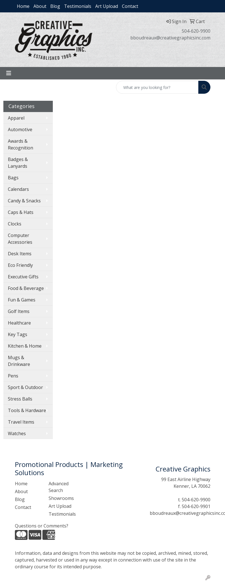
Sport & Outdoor (25, 387)
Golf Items (18, 311)
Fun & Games (21, 300)
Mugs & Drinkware (19, 360)
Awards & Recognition (20, 144)
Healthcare (19, 323)
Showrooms (61, 498)
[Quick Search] (157, 87)
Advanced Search (59, 486)
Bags (13, 178)
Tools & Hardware (27, 410)
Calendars (18, 189)
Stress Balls (20, 399)
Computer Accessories (20, 238)
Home (23, 6)
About (39, 6)
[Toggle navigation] (9, 73)
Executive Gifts (23, 277)
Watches (17, 433)
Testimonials (77, 6)
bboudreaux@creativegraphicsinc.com (170, 38)
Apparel (16, 118)
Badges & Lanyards (18, 162)
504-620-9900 (196, 31)
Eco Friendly (20, 265)
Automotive (20, 129)
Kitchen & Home (25, 346)
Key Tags (17, 334)
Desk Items (19, 254)
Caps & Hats (20, 212)
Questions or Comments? (41, 526)
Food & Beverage (26, 288)
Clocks (14, 224)
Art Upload (106, 6)
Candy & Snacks (24, 201)
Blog (55, 6)
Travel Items (21, 422)
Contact (130, 6)
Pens (13, 376)
